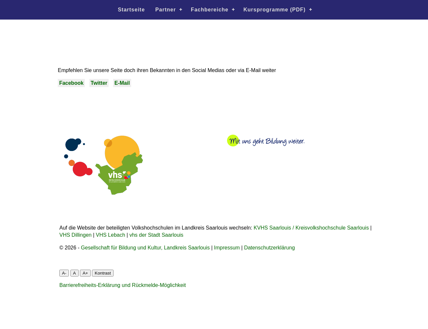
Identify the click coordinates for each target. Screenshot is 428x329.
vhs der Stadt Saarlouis (156, 235)
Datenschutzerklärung (269, 247)
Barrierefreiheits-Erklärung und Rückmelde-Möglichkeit (122, 285)
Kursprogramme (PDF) (274, 9)
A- (64, 273)
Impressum (227, 247)
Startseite (131, 9)
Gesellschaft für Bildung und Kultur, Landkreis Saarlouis (145, 247)
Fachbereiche (209, 9)
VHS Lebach (110, 235)
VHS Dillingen (75, 235)
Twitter (99, 83)
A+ (85, 273)
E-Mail (122, 83)
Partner (165, 9)
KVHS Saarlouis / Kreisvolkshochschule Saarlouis (311, 228)
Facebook (71, 83)
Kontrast (103, 273)
